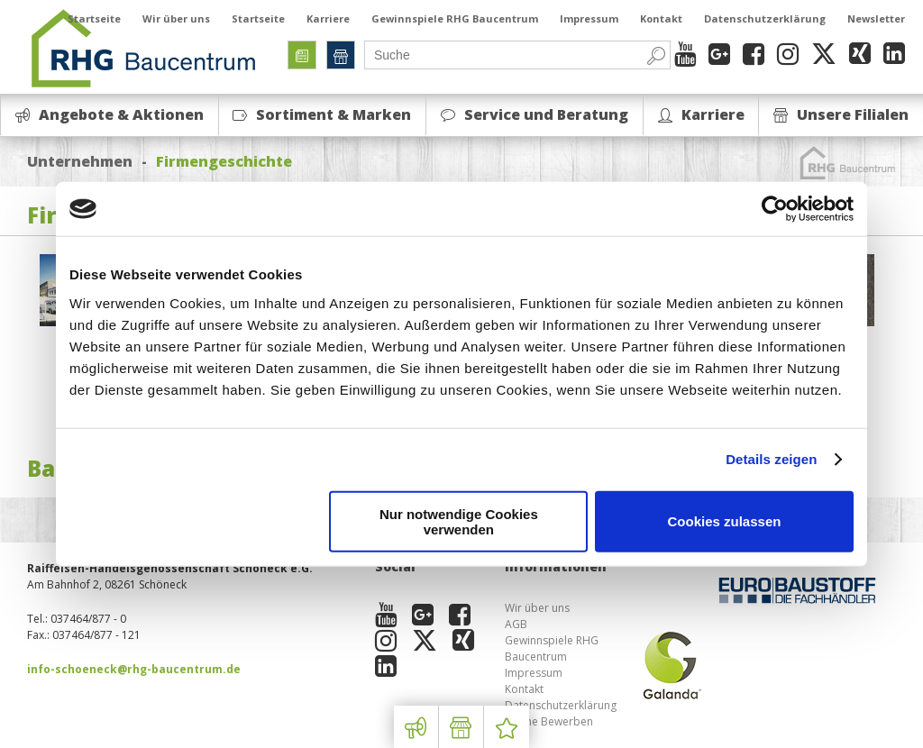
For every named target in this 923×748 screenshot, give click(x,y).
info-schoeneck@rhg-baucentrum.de (134, 669)
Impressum (589, 18)
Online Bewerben (549, 721)
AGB (516, 624)
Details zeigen (771, 459)
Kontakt (661, 18)
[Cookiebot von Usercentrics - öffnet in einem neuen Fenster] (775, 209)
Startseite (94, 18)
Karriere (328, 18)
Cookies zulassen (724, 521)
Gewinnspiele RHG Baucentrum (454, 18)
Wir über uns (176, 18)
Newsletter (876, 18)
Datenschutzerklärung (765, 18)
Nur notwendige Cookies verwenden (458, 521)
